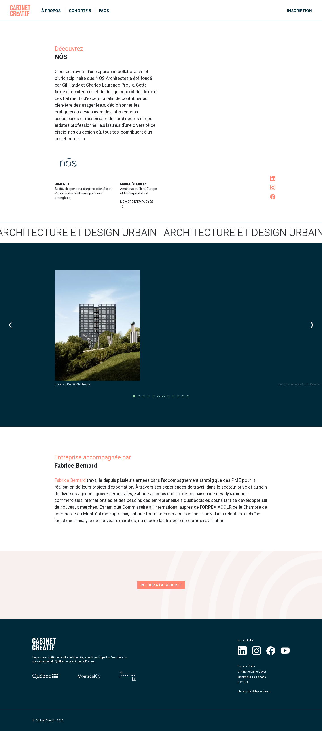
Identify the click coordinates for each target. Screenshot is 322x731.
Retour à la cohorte (161, 585)
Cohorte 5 (80, 11)
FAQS (104, 11)
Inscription (299, 11)
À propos (51, 11)
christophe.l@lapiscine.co (254, 691)
